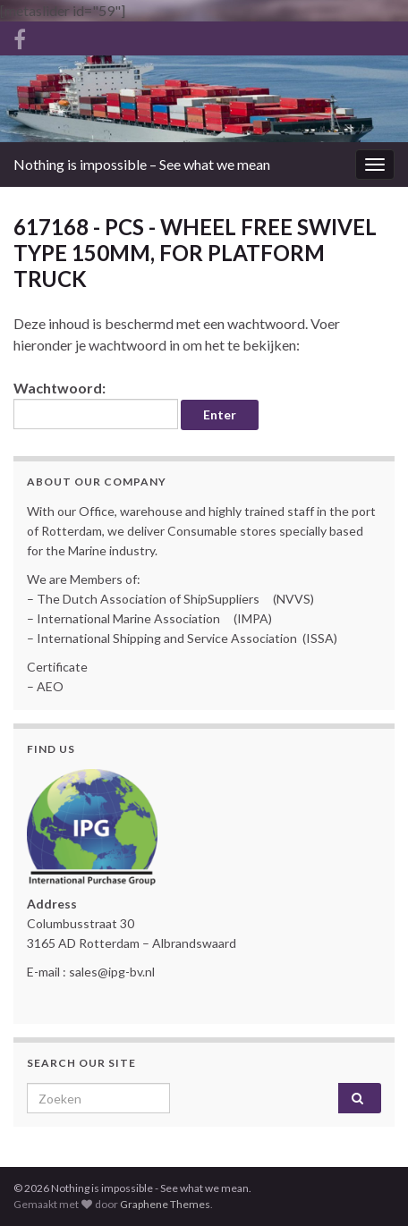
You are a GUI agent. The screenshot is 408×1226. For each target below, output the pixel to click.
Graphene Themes (165, 1204)
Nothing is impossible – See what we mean (141, 164)
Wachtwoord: (95, 404)
